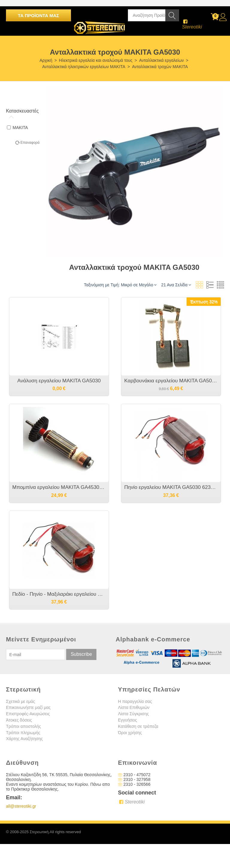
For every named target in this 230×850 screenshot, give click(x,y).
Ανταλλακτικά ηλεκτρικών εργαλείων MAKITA (83, 66)
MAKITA (17, 127)
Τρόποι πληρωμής (23, 732)
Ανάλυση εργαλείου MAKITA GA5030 (59, 381)
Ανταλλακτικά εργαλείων (161, 60)
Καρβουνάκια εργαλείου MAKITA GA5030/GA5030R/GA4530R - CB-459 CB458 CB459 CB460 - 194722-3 (171, 381)
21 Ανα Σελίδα (176, 284)
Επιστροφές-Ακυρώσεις (28, 713)
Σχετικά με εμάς (20, 701)
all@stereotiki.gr (21, 806)
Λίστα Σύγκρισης (133, 713)
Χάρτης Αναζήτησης (24, 738)
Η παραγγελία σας (135, 701)
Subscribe (81, 654)
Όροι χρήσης (130, 732)
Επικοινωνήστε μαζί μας (28, 707)
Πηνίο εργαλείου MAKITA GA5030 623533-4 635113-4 (171, 487)
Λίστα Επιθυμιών (133, 707)
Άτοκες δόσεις (19, 720)
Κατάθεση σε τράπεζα (138, 726)
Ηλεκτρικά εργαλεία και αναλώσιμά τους (96, 60)
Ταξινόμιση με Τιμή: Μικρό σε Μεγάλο (120, 284)
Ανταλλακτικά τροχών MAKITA (160, 66)
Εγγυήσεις (127, 720)
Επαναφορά (30, 142)
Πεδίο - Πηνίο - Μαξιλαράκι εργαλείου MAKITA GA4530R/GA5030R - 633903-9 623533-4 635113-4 (59, 594)
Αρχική (46, 60)
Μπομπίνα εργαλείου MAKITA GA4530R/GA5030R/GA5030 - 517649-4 (59, 487)
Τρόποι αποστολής (23, 726)
